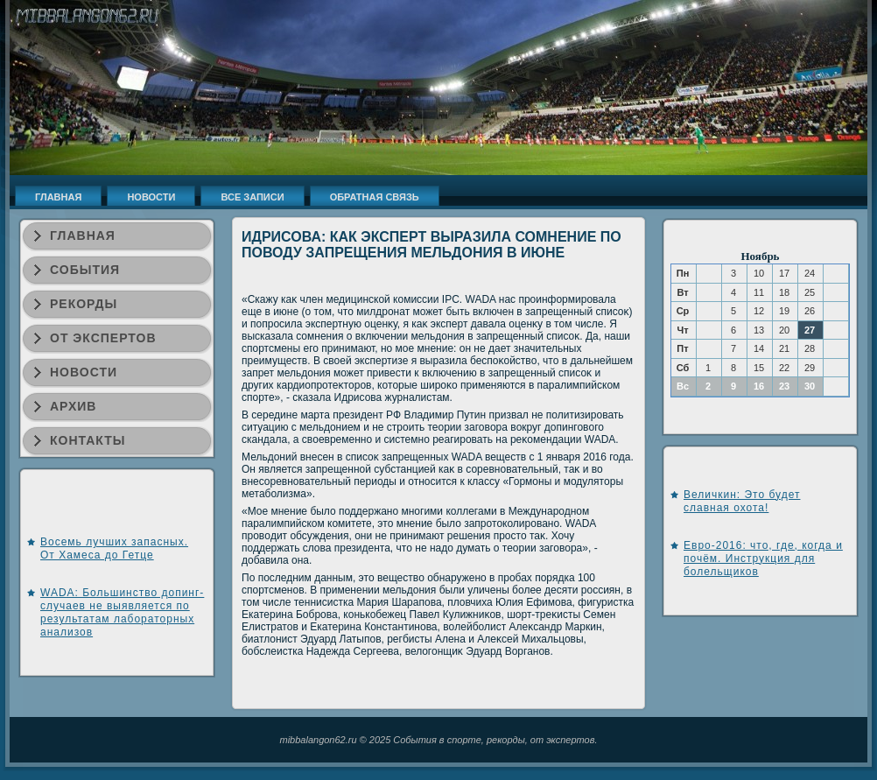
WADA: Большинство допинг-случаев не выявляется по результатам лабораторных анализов (122, 612)
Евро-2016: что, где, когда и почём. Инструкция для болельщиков (763, 558)
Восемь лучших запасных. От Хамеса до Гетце (114, 548)
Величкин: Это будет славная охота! (742, 501)
